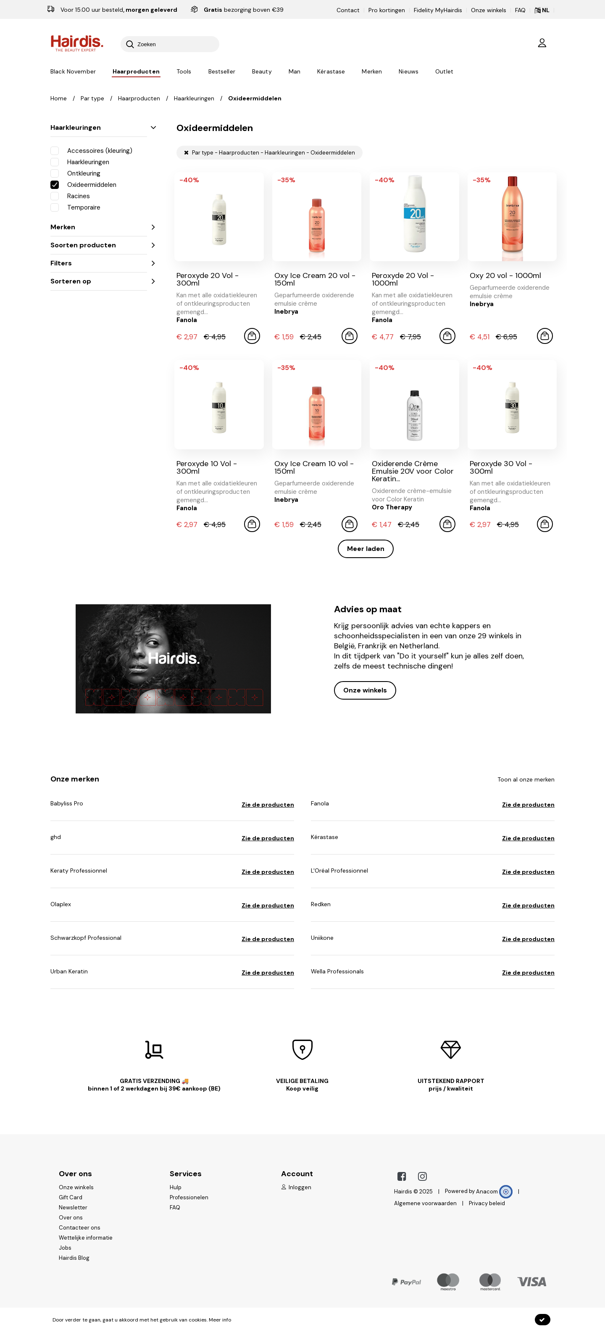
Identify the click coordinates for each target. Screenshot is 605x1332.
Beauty (262, 72)
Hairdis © (406, 1191)
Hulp (176, 1187)
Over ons (71, 1217)
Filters (98, 263)
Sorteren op (98, 281)
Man (294, 72)
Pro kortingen (386, 10)
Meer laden (365, 548)
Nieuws (408, 72)
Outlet (444, 72)
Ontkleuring (75, 173)
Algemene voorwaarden (425, 1203)
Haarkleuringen (98, 127)
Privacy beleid (487, 1203)
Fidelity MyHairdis (438, 10)
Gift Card (70, 1197)
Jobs (65, 1247)
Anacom (494, 1191)
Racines (70, 195)
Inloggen (296, 1187)
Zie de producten (268, 804)
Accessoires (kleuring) (91, 150)
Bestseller (221, 72)
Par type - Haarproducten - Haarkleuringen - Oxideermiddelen (269, 152)
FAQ (520, 10)
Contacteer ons (79, 1227)
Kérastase (331, 72)
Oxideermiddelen (83, 184)
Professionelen (189, 1197)
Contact (348, 10)
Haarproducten (136, 72)
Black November (73, 72)
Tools (184, 72)
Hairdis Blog (74, 1257)
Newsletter (73, 1207)
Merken (372, 72)
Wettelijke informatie (86, 1237)
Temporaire (75, 207)
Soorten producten (98, 245)
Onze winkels (488, 10)
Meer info (220, 1319)
